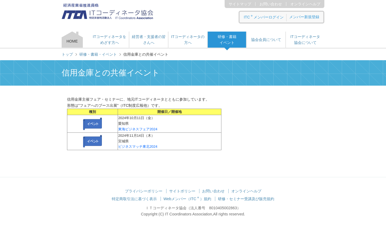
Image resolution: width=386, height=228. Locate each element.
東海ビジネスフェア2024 (137, 129)
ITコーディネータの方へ (187, 40)
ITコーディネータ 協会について (305, 40)
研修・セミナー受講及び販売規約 (246, 199)
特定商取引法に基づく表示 (134, 199)
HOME (72, 41)
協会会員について (266, 39)
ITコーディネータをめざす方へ (109, 40)
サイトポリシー (182, 191)
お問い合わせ (270, 4)
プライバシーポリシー (143, 191)
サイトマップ (240, 4)
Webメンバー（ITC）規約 (187, 199)
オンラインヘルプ (305, 4)
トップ (67, 54)
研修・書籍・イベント (98, 54)
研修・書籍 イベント (227, 40)
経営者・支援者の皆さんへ (149, 40)
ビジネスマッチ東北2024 (137, 147)
